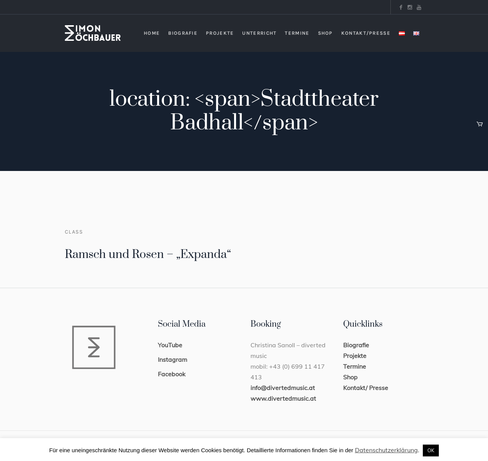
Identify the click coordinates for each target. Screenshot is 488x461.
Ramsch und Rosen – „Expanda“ (148, 254)
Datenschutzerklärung (386, 450)
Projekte (354, 355)
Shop (350, 377)
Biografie (356, 345)
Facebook (171, 374)
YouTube (170, 345)
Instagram (172, 359)
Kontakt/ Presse (365, 388)
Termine (354, 366)
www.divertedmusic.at (283, 398)
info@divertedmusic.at (282, 388)
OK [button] (430, 450)
